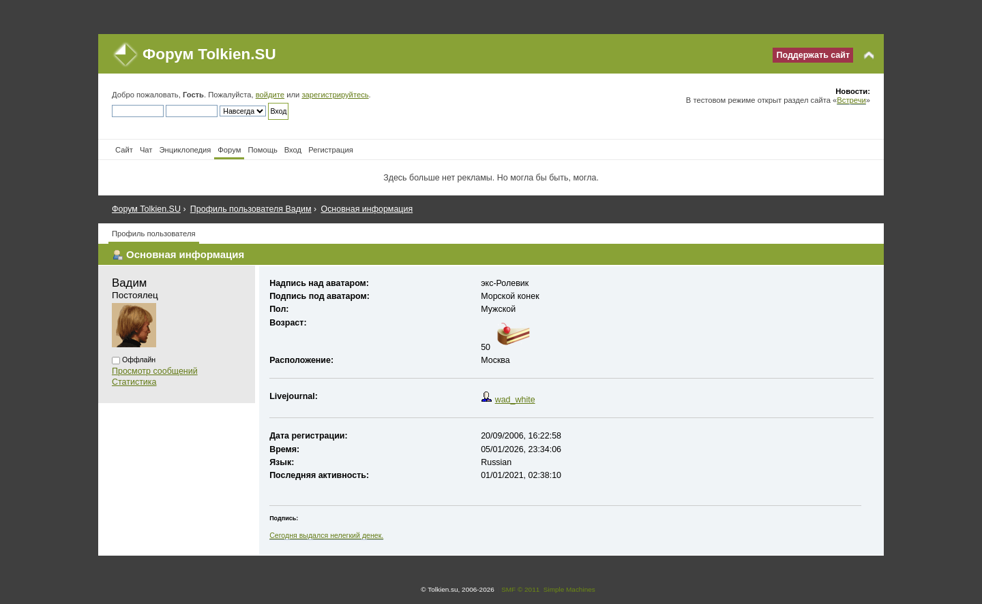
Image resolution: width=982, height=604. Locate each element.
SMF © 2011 (520, 589)
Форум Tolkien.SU (209, 54)
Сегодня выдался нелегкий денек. (326, 535)
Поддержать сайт (813, 55)
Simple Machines (569, 589)
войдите (270, 95)
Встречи (851, 100)
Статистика (134, 382)
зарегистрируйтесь (334, 95)
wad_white (515, 399)
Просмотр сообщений (155, 371)
